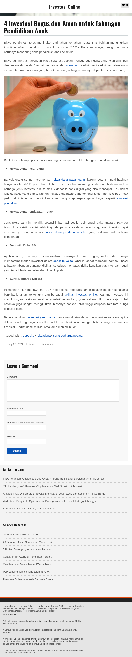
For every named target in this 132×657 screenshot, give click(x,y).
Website (11, 436)
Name (15, 408)
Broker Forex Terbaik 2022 (50, 606)
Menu (125, 5)
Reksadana (47, 344)
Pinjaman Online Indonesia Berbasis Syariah (28, 579)
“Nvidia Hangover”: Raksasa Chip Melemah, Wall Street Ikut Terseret (42, 486)
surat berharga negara (67, 335)
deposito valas (63, 260)
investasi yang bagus (41, 317)
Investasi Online (64, 6)
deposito (28, 335)
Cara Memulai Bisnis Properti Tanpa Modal (27, 564)
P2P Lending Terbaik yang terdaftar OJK (26, 571)
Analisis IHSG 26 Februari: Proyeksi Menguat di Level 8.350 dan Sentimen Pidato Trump (54, 493)
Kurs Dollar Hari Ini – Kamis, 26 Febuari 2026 (29, 508)
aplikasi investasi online (80, 294)
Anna (32, 344)
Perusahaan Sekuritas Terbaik (40, 611)
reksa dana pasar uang (69, 179)
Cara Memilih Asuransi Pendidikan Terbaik (27, 556)
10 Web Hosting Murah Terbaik (21, 534)
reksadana (44, 335)
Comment (12, 377)
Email (25, 422)
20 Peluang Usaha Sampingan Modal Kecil (27, 542)
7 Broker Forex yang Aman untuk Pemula (27, 549)
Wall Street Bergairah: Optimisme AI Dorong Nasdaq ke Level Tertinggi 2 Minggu (49, 501)
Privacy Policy (26, 606)
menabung (73, 65)
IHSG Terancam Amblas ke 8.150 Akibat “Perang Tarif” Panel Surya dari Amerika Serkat (53, 478)
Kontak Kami (9, 606)
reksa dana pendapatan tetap (66, 232)
